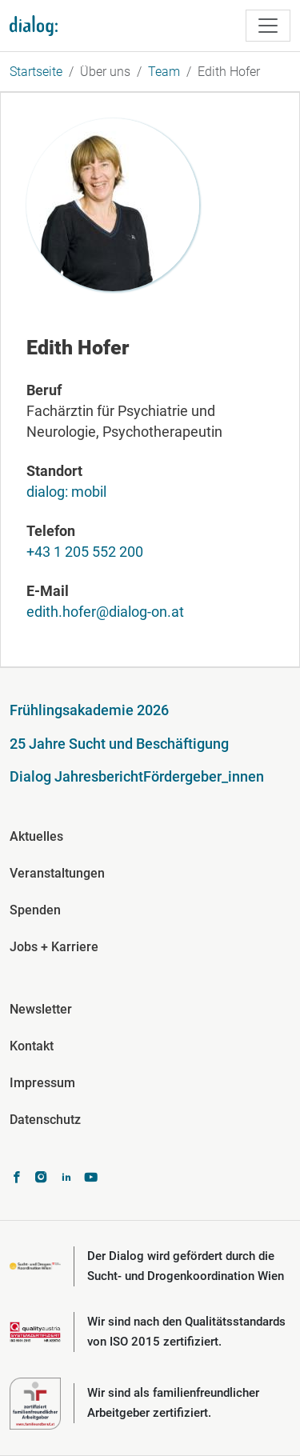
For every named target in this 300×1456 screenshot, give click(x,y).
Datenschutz (45, 1119)
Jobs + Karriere (54, 946)
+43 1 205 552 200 (84, 551)
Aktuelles (36, 836)
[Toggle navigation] (268, 26)
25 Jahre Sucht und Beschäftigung (119, 743)
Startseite (36, 71)
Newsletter (41, 1009)
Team (164, 71)
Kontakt (32, 1046)
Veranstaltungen (57, 873)
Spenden (35, 910)
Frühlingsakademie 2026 (89, 710)
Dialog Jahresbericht (76, 776)
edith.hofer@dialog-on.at (105, 611)
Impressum (42, 1082)
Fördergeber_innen (203, 776)
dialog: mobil (66, 491)
